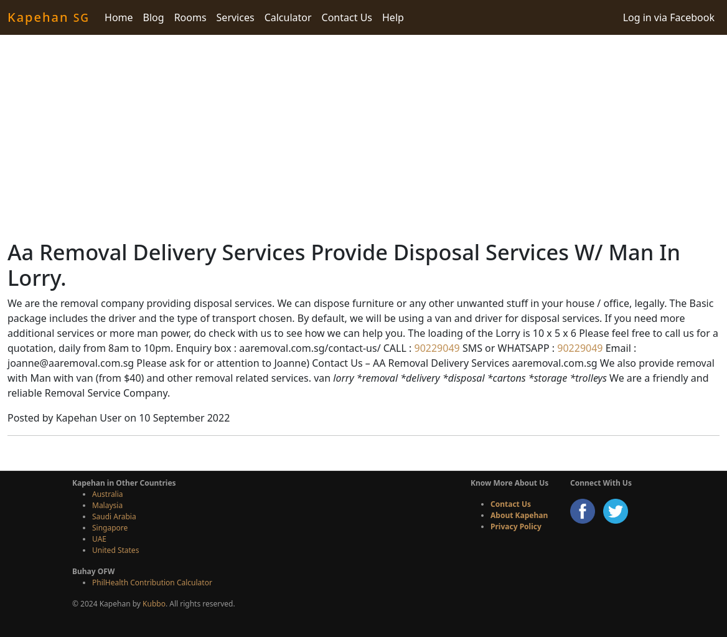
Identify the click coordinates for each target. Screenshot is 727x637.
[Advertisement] (363, 137)
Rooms (190, 17)
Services (236, 17)
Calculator (288, 17)
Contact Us (347, 17)
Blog (153, 17)
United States (115, 550)
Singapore (110, 527)
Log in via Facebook (669, 17)
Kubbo (154, 603)
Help (393, 17)
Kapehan (48, 17)
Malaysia (107, 505)
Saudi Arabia (114, 516)
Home (119, 17)
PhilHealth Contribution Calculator (152, 582)
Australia (107, 494)
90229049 (435, 348)
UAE (99, 539)
